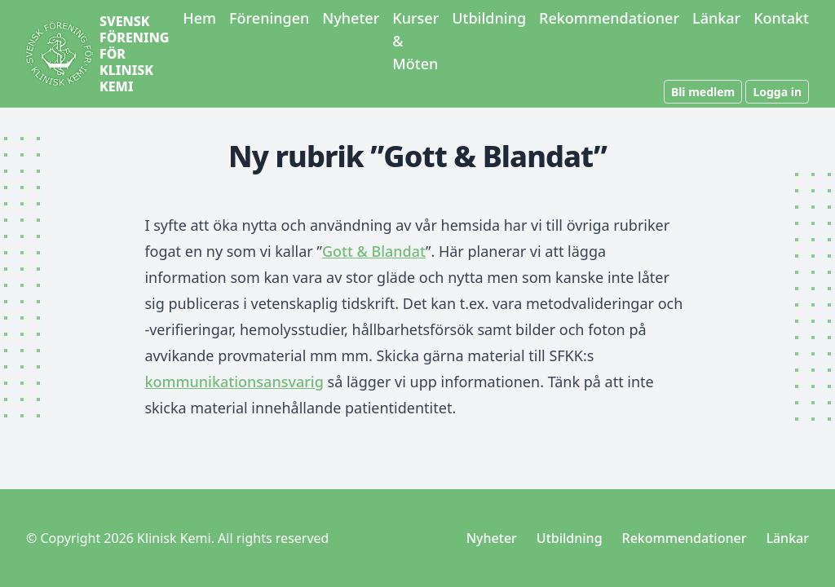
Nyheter (350, 18)
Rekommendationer (609, 18)
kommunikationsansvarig (233, 381)
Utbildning (489, 18)
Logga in (777, 91)
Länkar (716, 18)
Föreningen (269, 18)
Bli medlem (703, 91)
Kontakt (781, 18)
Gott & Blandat (374, 251)
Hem (199, 18)
